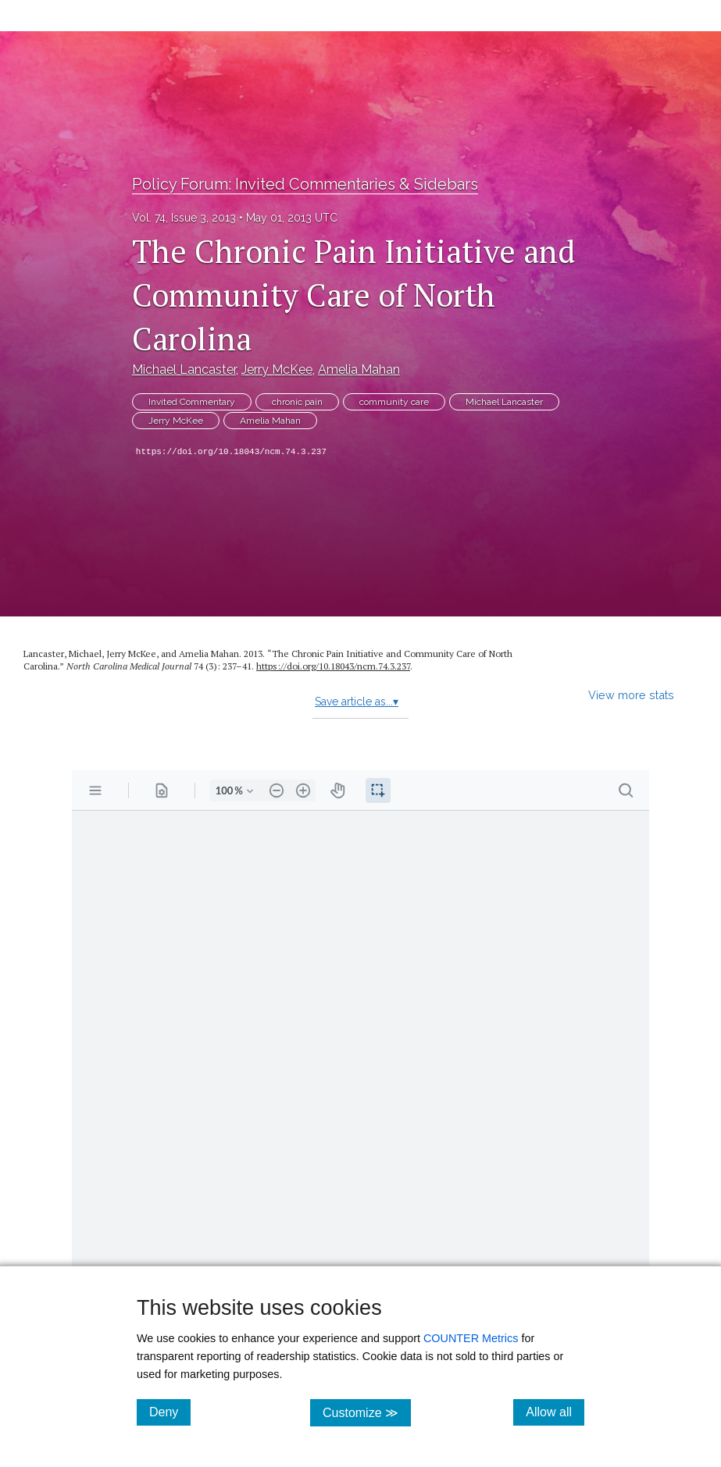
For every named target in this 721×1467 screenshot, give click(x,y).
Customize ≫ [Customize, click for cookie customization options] (367, 1412)
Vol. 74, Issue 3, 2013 (184, 217)
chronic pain (297, 401)
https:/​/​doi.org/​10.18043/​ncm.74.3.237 (333, 666)
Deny (170, 1412)
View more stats (631, 695)
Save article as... (356, 701)
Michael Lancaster (184, 369)
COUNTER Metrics (471, 1338)
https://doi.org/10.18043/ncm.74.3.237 (231, 451)
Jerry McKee (276, 369)
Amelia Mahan (359, 369)
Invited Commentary (191, 401)
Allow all (555, 1412)
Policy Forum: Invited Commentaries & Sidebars (305, 184)
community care (394, 401)
